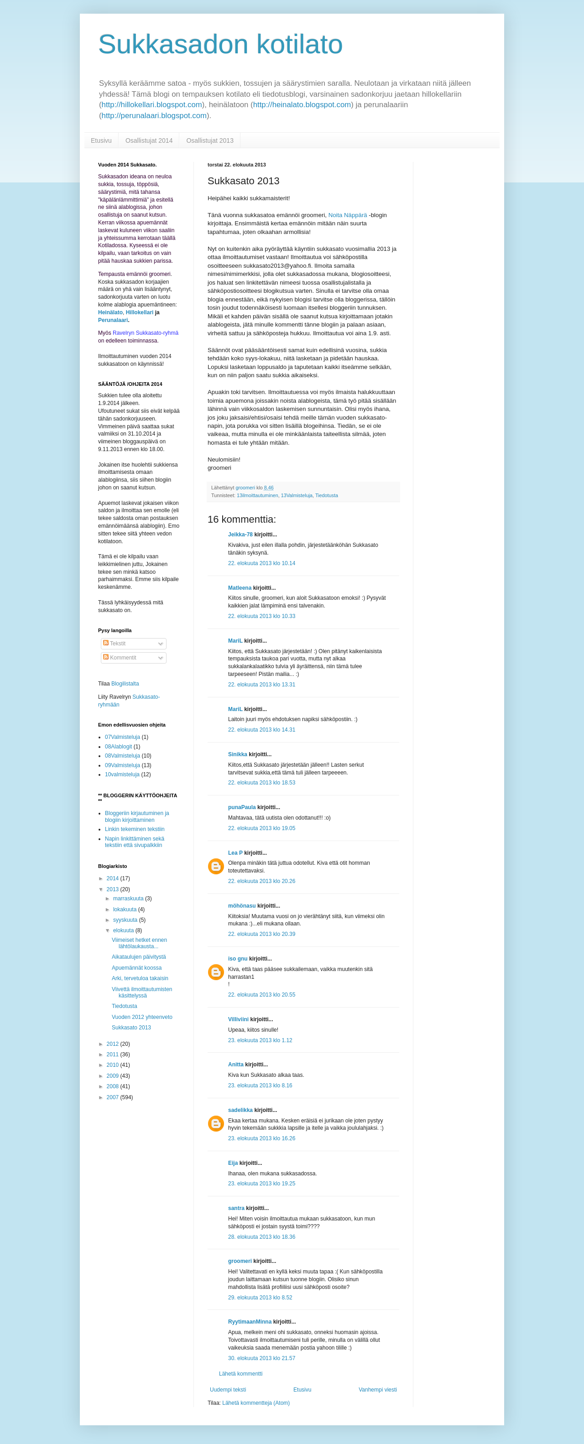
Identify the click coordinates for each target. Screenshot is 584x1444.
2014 (113, 878)
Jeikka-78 (240, 534)
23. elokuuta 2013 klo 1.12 (260, 1040)
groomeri (240, 1261)
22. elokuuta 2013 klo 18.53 (261, 782)
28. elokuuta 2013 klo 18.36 (261, 1237)
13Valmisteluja (297, 495)
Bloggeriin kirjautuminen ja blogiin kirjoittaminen (137, 816)
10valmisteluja (122, 774)
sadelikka (240, 1110)
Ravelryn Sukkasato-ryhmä (145, 333)
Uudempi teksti (228, 1390)
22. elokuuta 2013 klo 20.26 (261, 881)
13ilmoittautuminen (257, 495)
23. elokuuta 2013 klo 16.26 (261, 1138)
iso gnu (238, 959)
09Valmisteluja (122, 765)
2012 (113, 1044)
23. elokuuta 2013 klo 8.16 (260, 1085)
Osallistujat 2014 (149, 140)
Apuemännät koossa (137, 968)
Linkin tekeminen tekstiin (135, 829)
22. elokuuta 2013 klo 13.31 (261, 684)
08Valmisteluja (122, 756)
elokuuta (124, 930)
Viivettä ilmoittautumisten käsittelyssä (142, 992)
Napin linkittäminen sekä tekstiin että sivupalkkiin (134, 842)
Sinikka (237, 754)
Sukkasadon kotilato (220, 44)
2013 (113, 889)
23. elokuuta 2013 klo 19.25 (261, 1183)
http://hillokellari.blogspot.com (152, 104)
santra (236, 1208)
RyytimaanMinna (249, 1322)
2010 (113, 1065)
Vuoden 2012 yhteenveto (142, 1017)
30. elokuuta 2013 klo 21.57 (261, 1358)
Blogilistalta (125, 683)
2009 (113, 1076)
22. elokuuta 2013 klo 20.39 (261, 934)
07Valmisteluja (122, 737)
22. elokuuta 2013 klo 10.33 (261, 616)
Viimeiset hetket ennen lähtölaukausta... (139, 943)
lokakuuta (125, 909)
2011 (113, 1054)
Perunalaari (113, 320)
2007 (113, 1097)
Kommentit (119, 657)
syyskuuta (126, 920)
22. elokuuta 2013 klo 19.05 (261, 828)
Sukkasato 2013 (131, 1027)
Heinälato (110, 312)
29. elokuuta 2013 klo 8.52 (260, 1297)
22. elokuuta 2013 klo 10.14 (261, 563)
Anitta (236, 1064)
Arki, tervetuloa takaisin (140, 978)
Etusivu (101, 140)
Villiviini (238, 1019)
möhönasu (242, 906)
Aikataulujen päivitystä (139, 957)
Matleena (239, 588)
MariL (235, 641)
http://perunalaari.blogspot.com (154, 115)
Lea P (235, 853)
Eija (233, 1163)
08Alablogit (118, 746)
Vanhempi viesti (378, 1390)
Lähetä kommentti (240, 1374)
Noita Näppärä (347, 215)
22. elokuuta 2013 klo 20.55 (261, 995)
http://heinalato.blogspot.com (302, 104)
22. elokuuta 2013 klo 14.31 (261, 730)
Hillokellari (140, 312)
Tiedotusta (326, 495)
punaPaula (242, 807)
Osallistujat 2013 (210, 140)
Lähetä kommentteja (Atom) (256, 1403)
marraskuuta (129, 898)
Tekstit (114, 643)
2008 (113, 1086)
